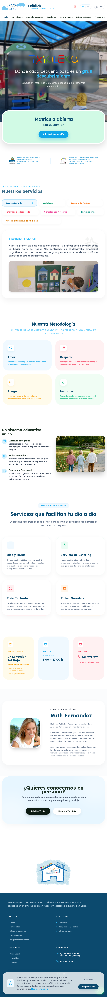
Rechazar (88, 979)
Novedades (17, 17)
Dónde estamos (83, 17)
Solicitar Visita (37, 815)
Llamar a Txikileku (68, 815)
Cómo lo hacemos (34, 17)
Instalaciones (66, 17)
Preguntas (100, 17)
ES (82, 7)
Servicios (51, 17)
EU (87, 7)
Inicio (5, 17)
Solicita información (53, 135)
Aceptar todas (88, 987)
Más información (39, 989)
